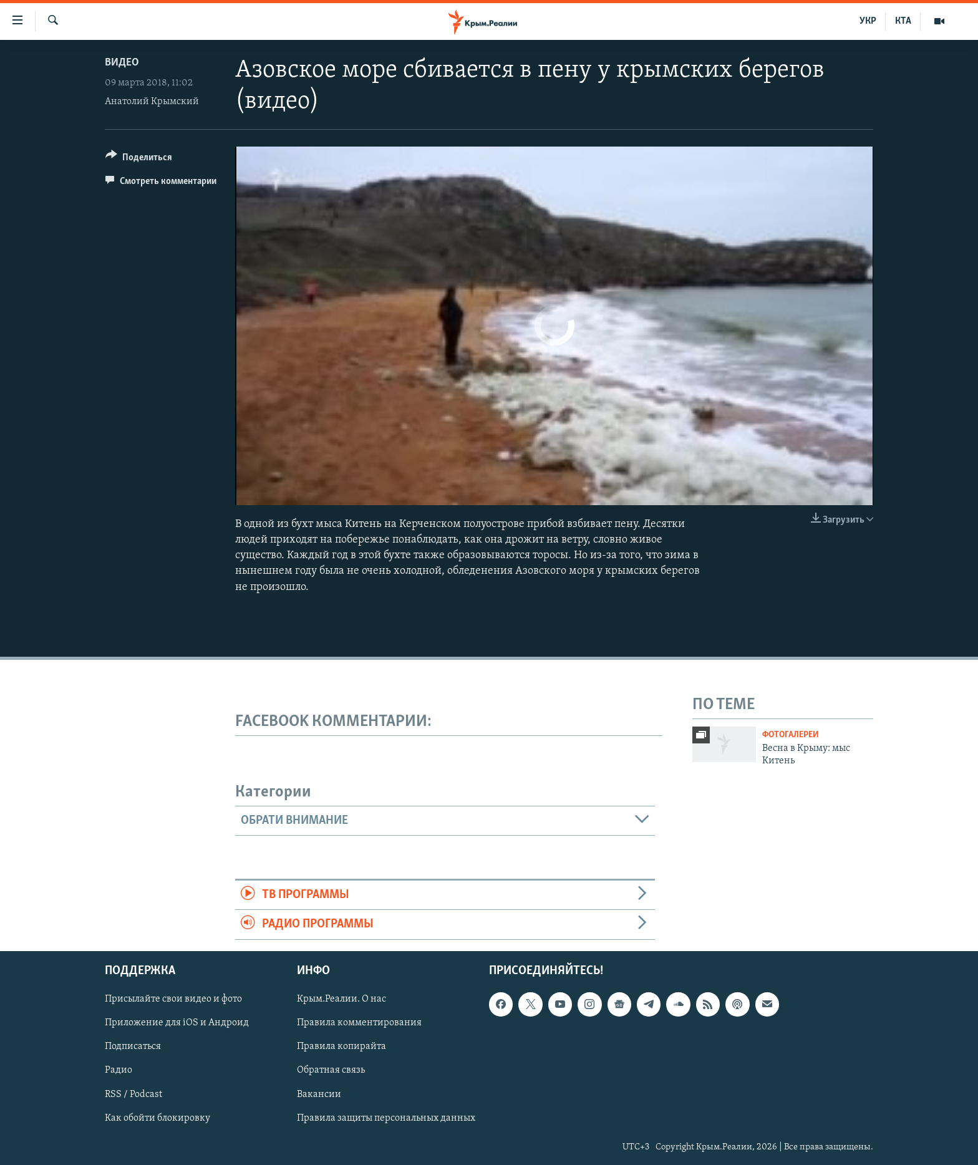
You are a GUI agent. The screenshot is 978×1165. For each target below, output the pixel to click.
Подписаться (133, 1046)
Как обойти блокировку (157, 1118)
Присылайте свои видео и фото (173, 999)
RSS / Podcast (133, 1094)
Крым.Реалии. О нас (341, 999)
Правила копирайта (341, 1046)
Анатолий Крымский (152, 102)
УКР (867, 21)
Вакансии (319, 1094)
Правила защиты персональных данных (386, 1118)
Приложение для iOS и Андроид (177, 1023)
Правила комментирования (359, 1023)
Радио (118, 1070)
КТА (903, 21)
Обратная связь (331, 1070)
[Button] (138, 159)
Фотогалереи (790, 735)
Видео (122, 63)
